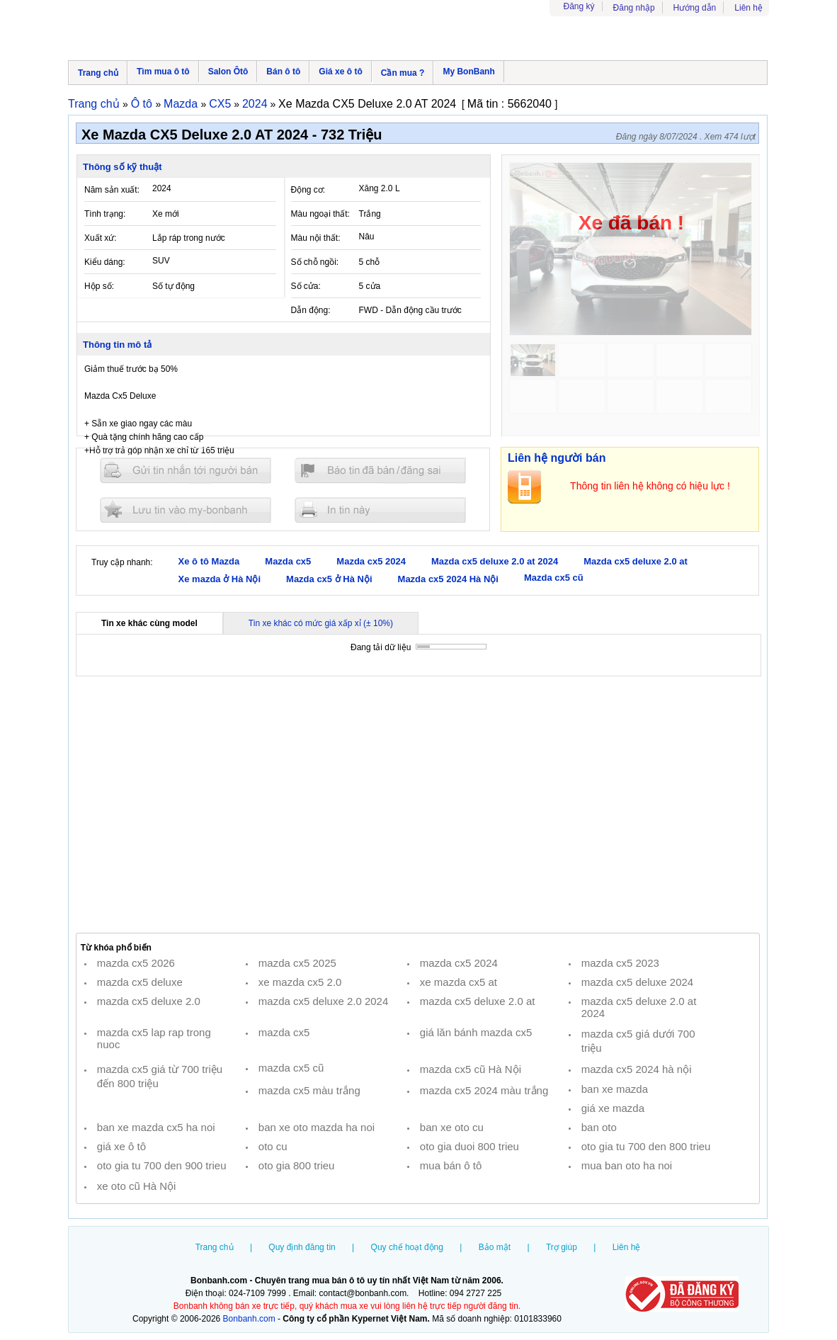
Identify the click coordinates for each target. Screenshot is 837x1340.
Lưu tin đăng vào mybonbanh (185, 509)
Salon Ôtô (228, 71)
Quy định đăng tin (301, 1247)
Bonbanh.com (249, 1319)
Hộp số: (99, 286)
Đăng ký (579, 6)
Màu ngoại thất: (320, 214)
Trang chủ (98, 73)
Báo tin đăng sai (380, 471)
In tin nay (380, 509)
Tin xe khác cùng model (149, 623)
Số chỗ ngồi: (315, 262)
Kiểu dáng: (104, 262)
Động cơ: (308, 190)
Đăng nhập (634, 8)
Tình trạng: (104, 214)
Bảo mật (495, 1247)
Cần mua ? (403, 73)
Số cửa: (306, 286)
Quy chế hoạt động (407, 1247)
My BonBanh (468, 71)
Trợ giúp (561, 1247)
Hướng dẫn (695, 8)
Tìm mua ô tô (163, 71)
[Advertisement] (417, 804)
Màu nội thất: (316, 238)
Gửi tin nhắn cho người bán (185, 471)
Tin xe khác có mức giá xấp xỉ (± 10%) (321, 623)
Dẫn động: (311, 310)
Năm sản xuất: (112, 190)
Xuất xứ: (100, 238)
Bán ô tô (283, 71)
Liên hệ (748, 8)
